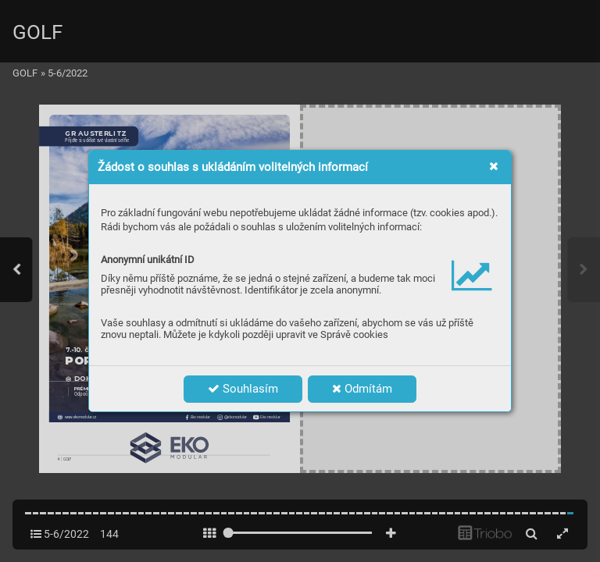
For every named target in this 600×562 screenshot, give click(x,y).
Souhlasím (243, 389)
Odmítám (362, 389)
